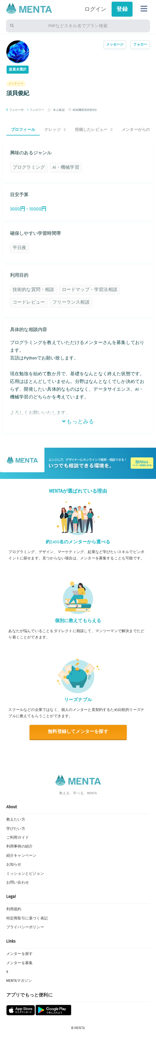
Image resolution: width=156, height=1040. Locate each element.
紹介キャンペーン (21, 856)
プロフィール (23, 129)
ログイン (95, 9)
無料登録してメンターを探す (78, 731)
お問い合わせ (17, 882)
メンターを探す (19, 954)
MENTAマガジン (19, 981)
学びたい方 (15, 829)
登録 (121, 9)
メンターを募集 (19, 963)
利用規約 (13, 909)
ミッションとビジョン (25, 874)
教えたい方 (15, 819)
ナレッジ (55, 129)
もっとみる (78, 421)
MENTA (79, 1028)
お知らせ (13, 864)
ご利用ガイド (17, 837)
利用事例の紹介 (19, 846)
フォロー (140, 44)
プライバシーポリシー (25, 927)
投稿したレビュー (93, 129)
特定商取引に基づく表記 (27, 918)
